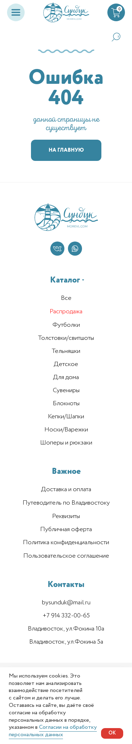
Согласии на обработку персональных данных (53, 731)
